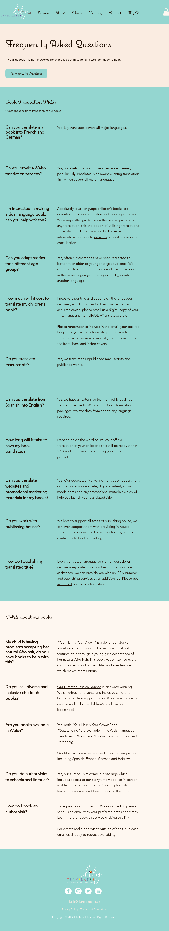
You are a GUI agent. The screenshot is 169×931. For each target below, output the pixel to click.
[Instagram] (78, 891)
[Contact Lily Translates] (26, 73)
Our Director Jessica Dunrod (79, 687)
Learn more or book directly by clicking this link (93, 817)
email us (100, 237)
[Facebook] (68, 891)
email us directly (69, 834)
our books (55, 110)
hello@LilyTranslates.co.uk (106, 315)
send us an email (70, 812)
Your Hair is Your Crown (76, 642)
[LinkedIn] (98, 891)
